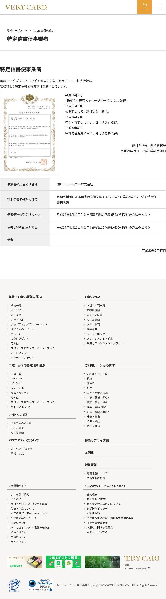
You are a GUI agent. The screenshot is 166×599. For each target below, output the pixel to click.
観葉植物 (90, 329)
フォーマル (15, 319)
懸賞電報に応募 (94, 478)
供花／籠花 (15, 428)
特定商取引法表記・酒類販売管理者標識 (108, 518)
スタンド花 (91, 324)
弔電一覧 (14, 373)
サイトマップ (16, 541)
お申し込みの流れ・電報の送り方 (28, 527)
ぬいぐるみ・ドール (20, 329)
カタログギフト (18, 338)
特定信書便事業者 (95, 522)
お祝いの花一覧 (94, 305)
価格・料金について (20, 508)
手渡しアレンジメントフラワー (103, 343)
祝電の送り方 (16, 532)
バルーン (14, 334)
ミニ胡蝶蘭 (91, 319)
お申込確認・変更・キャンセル (27, 513)
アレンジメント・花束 (98, 338)
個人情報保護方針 (95, 499)
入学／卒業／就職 (95, 392)
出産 (87, 388)
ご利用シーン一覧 (95, 373)
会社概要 (90, 494)
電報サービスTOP (17, 30)
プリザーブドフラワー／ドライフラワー (32, 348)
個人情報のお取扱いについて (102, 503)
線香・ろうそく (18, 392)
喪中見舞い (91, 426)
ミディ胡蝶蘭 (92, 315)
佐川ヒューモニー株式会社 (135, 568)
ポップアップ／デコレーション (27, 324)
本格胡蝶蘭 (91, 310)
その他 (13, 343)
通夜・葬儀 (91, 416)
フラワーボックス (95, 334)
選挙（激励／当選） (96, 411)
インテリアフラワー (20, 357)
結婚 (87, 378)
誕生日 (89, 383)
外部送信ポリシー (95, 508)
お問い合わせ (16, 522)
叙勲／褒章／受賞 (95, 402)
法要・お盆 (91, 421)
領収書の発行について (22, 518)
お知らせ (14, 499)
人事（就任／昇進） (96, 397)
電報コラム (15, 453)
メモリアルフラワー (20, 407)
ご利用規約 (91, 513)
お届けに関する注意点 (98, 527)
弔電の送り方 (16, 537)
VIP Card (14, 315)
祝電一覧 (14, 305)
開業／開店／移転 (95, 407)
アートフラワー (18, 352)
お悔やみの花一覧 (19, 423)
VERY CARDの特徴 (19, 448)
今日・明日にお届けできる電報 (27, 503)
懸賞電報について (95, 473)
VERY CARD (15, 310)
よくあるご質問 (18, 494)
